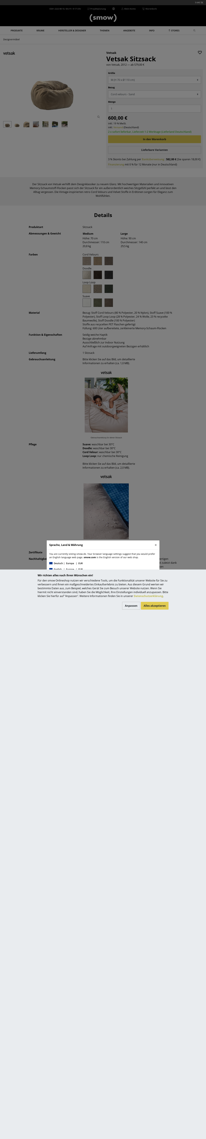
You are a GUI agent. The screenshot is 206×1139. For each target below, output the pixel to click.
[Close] (155, 544)
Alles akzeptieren (155, 605)
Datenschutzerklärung (148, 596)
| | (66, 563)
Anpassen (131, 605)
